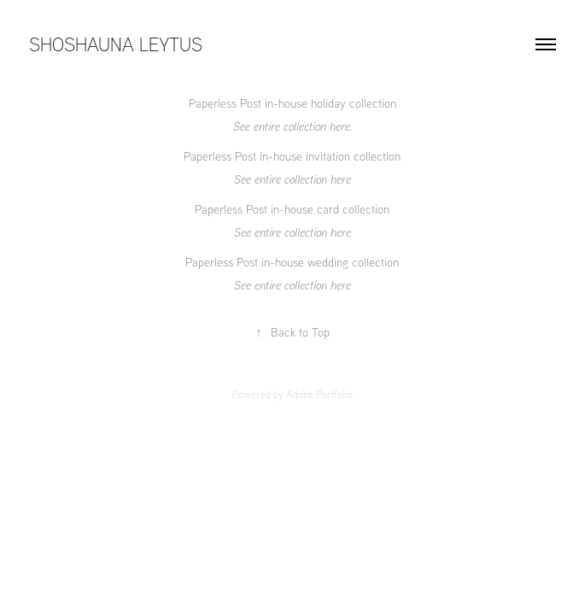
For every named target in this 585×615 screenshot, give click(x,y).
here (340, 126)
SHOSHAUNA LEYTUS (115, 44)
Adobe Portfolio (319, 394)
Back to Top (293, 332)
